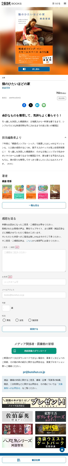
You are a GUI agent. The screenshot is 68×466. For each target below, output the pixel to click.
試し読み (35, 69)
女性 (21, 320)
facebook (24, 105)
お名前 (4, 277)
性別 (4, 316)
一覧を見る (34, 205)
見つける (56, 3)
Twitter (31, 105)
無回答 (35, 320)
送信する (34, 329)
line (44, 105)
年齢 (4, 303)
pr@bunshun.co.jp (34, 372)
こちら (29, 240)
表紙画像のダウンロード (35, 351)
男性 (9, 320)
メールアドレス (8, 290)
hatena (37, 105)
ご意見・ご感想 (8, 247)
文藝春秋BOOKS (11, 3)
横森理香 (6, 88)
